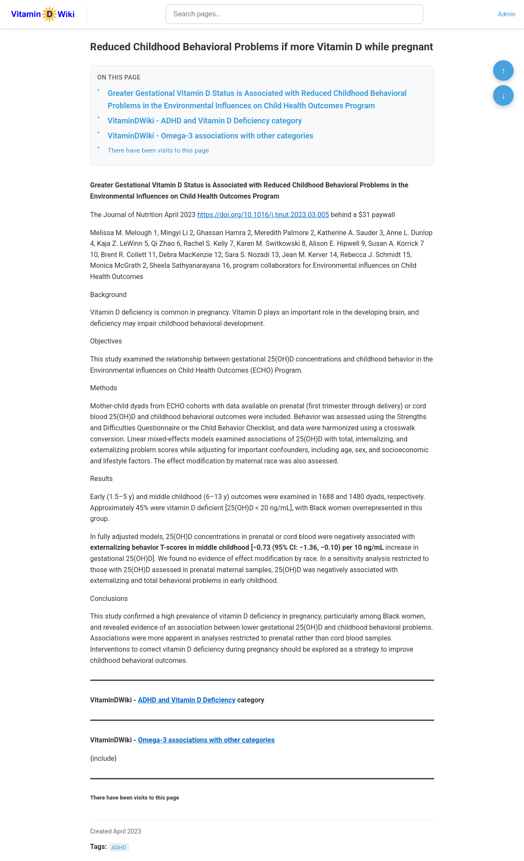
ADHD (118, 847)
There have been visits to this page (158, 150)
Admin (506, 14)
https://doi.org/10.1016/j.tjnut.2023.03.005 (263, 215)
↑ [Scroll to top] (503, 70)
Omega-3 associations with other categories (206, 740)
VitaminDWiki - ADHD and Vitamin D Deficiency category (205, 120)
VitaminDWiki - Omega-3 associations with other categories (210, 135)
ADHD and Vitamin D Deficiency (187, 700)
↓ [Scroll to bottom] (503, 95)
